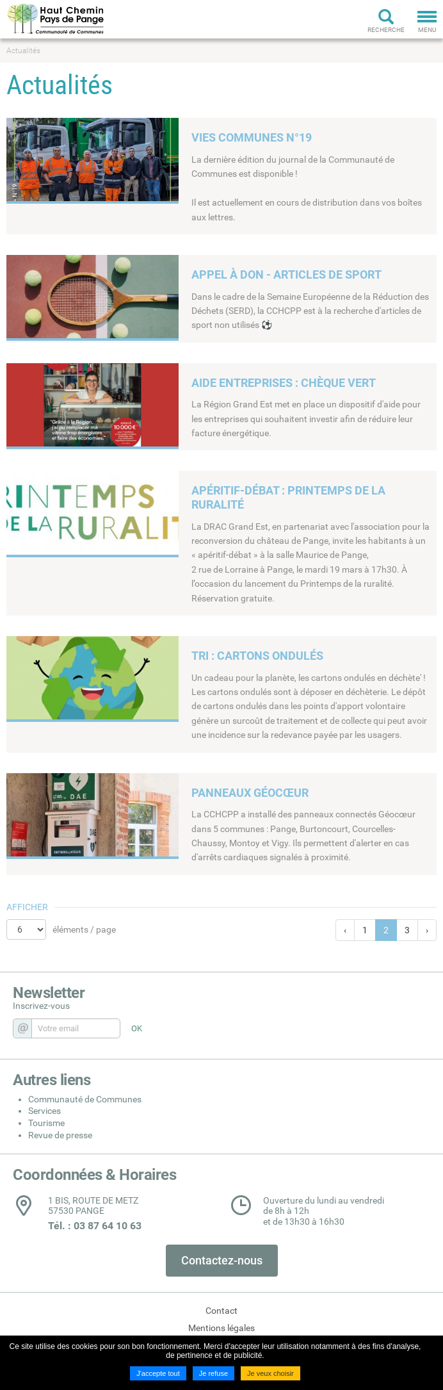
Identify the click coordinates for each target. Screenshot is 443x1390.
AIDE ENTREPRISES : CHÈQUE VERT (283, 382)
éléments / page (84, 929)
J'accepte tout (158, 1373)
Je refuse (213, 1373)
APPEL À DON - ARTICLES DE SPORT (286, 274)
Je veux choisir (270, 1373)
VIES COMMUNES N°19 (251, 137)
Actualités (23, 50)
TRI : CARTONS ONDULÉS (257, 655)
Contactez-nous (221, 1260)
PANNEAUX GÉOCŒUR (250, 792)
